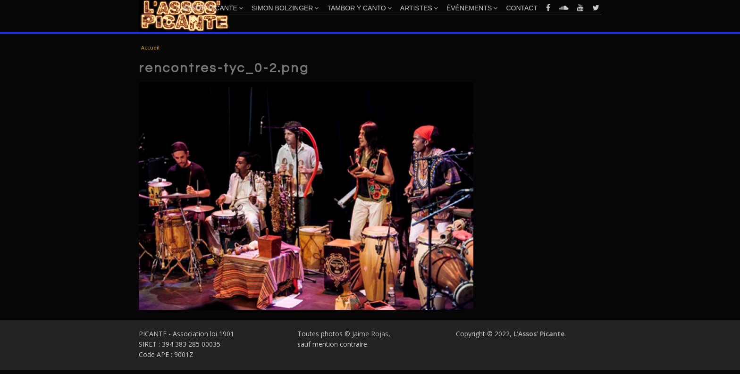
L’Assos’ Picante (210, 8)
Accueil (150, 47)
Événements (471, 8)
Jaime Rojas (370, 333)
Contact (522, 8)
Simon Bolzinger (285, 8)
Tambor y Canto (359, 8)
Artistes (419, 8)
